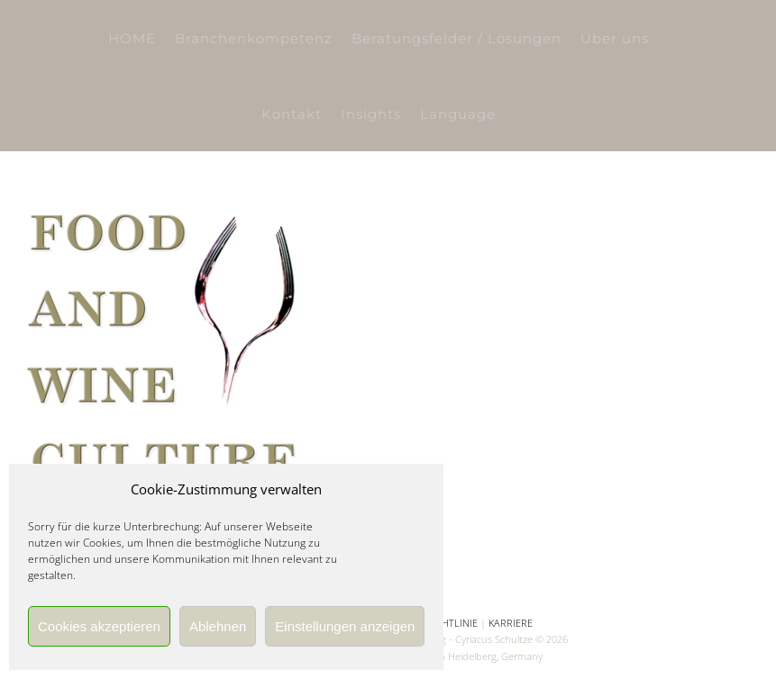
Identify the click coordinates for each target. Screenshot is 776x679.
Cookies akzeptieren (99, 626)
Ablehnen (217, 626)
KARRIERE (510, 622)
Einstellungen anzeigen (345, 626)
